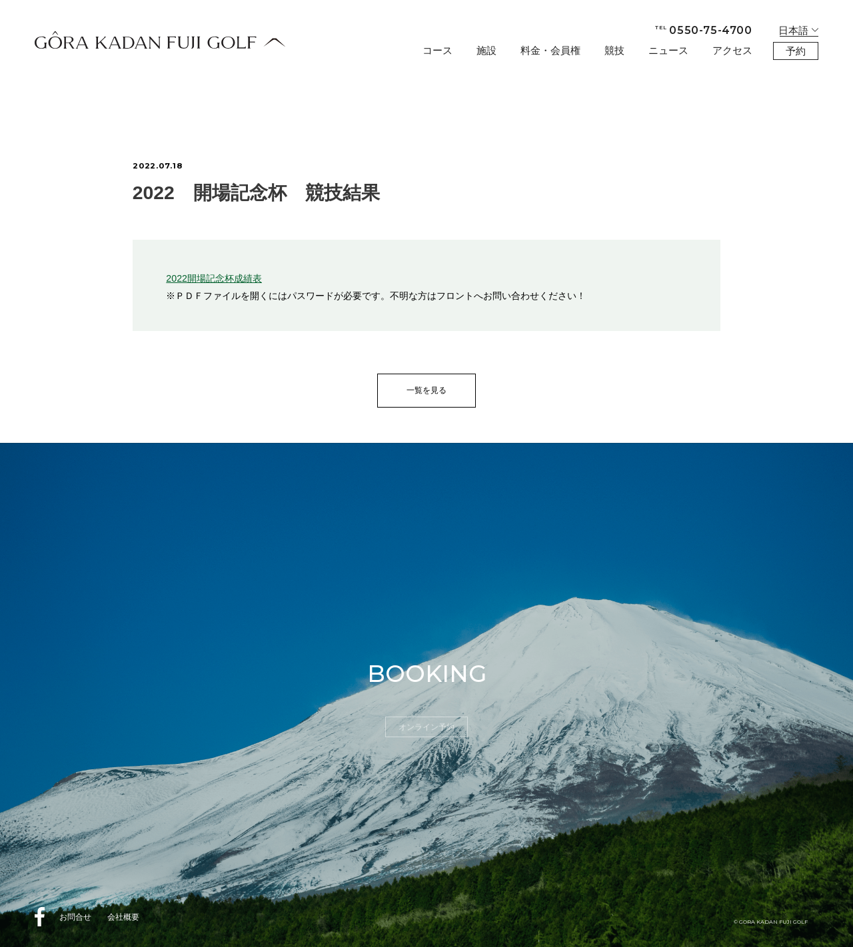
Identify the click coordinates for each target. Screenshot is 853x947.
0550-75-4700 (703, 30)
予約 (796, 51)
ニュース (668, 50)
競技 (614, 50)
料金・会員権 (550, 50)
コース (437, 50)
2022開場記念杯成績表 (214, 278)
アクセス (732, 50)
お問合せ (75, 916)
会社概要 (123, 916)
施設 (486, 50)
